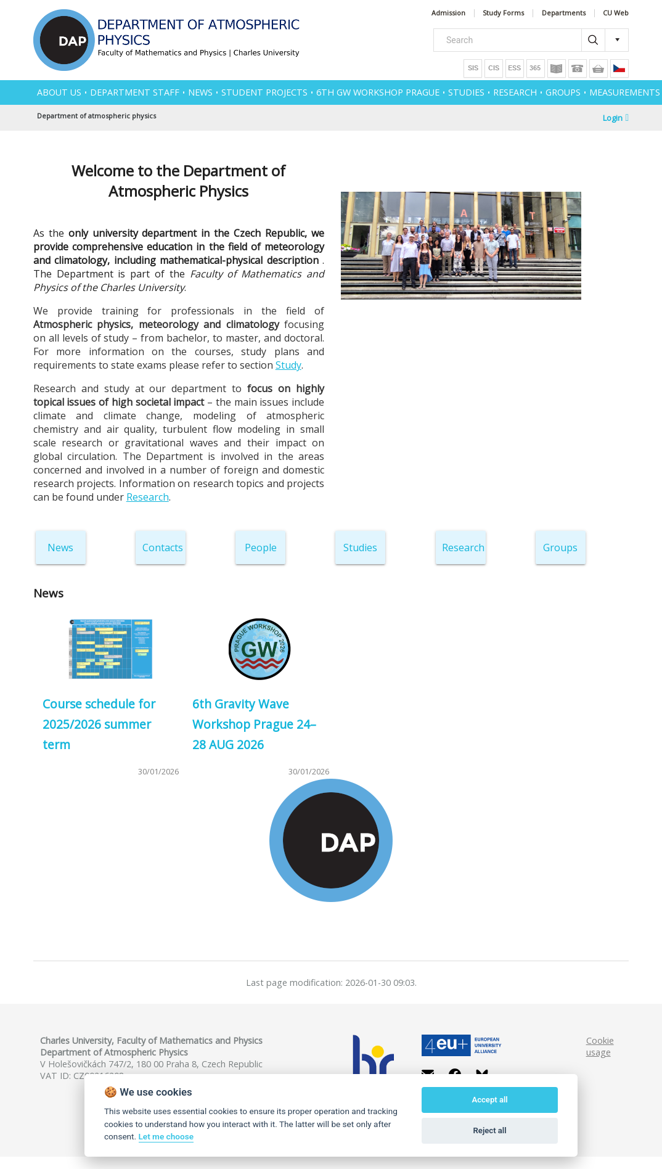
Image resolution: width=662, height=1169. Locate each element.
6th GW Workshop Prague (377, 92)
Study (288, 365)
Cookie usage (600, 1046)
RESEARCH (515, 92)
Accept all (489, 1099)
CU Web (616, 13)
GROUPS (563, 92)
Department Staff (134, 92)
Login (616, 118)
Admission (448, 13)
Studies (360, 547)
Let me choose (166, 1136)
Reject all (490, 1130)
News (60, 547)
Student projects (264, 92)
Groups (560, 547)
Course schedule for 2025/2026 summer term (99, 724)
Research (147, 497)
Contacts (162, 547)
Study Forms (503, 13)
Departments (564, 13)
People (261, 547)
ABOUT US (59, 92)
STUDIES (466, 92)
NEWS (200, 92)
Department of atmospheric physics (96, 115)
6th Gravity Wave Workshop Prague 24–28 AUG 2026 (254, 724)
